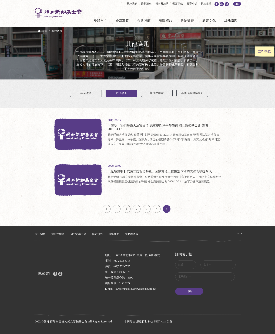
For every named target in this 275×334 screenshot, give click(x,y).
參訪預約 (97, 234)
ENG (237, 4)
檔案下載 (177, 3)
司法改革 (121, 93)
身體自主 (100, 21)
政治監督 (187, 21)
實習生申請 (58, 234)
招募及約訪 (162, 3)
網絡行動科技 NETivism (151, 321)
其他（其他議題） (192, 93)
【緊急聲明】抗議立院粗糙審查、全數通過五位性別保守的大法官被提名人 (160, 171)
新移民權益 (157, 93)
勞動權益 (165, 21)
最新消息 (146, 3)
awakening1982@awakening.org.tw (136, 288)
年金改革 (86, 93)
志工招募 (40, 234)
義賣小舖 (192, 3)
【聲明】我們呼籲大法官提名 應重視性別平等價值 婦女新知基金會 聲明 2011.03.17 (158, 127)
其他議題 (230, 21)
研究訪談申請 (78, 234)
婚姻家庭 (122, 21)
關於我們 (132, 3)
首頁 (44, 31)
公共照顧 (143, 21)
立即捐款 (264, 51)
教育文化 (209, 21)
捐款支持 (206, 3)
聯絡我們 (114, 234)
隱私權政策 (131, 234)
